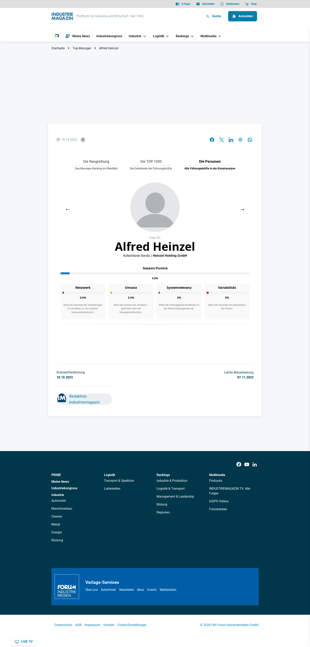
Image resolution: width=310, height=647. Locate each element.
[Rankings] (181, 36)
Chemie (56, 516)
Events (152, 590)
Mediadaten (168, 590)
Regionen (163, 512)
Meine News (60, 482)
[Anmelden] (242, 16)
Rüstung (57, 540)
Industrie (57, 495)
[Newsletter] (205, 4)
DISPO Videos (219, 501)
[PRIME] (56, 36)
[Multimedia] (207, 36)
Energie (56, 532)
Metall (55, 524)
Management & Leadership (175, 496)
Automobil (58, 501)
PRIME (56, 475)
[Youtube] (246, 464)
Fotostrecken (218, 509)
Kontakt (108, 625)
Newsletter (126, 590)
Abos (140, 590)
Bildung (162, 504)
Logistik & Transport (171, 488)
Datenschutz (63, 625)
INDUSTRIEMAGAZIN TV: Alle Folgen (229, 491)
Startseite (58, 48)
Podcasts (215, 481)
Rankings (163, 475)
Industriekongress (64, 488)
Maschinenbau (61, 508)
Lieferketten (112, 488)
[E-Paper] (183, 4)
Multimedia (217, 475)
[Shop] (251, 4)
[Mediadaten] (229, 4)
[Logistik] (157, 36)
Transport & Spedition (119, 481)
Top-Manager (82, 48)
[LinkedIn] (254, 464)
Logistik (109, 475)
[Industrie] (133, 36)
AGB (78, 625)
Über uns (91, 590)
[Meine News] (78, 36)
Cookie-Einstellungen (131, 625)
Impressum (92, 625)
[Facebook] (238, 464)
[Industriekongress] (109, 36)
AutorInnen (108, 590)
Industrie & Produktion (172, 481)
